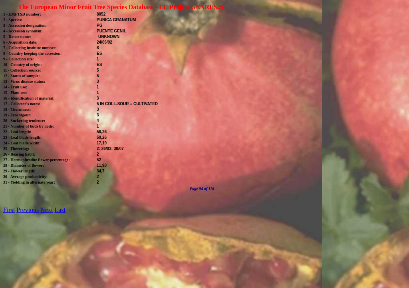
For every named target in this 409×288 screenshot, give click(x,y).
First (9, 209)
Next (46, 209)
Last (60, 209)
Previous (27, 209)
